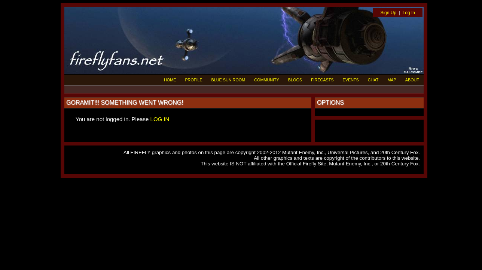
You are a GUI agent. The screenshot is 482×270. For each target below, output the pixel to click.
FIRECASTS (322, 80)
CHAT (373, 80)
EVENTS (351, 80)
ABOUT (412, 80)
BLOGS (295, 80)
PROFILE (193, 80)
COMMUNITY (266, 80)
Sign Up (388, 12)
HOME (170, 80)
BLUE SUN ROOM (228, 80)
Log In (409, 12)
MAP (391, 80)
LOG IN (160, 119)
